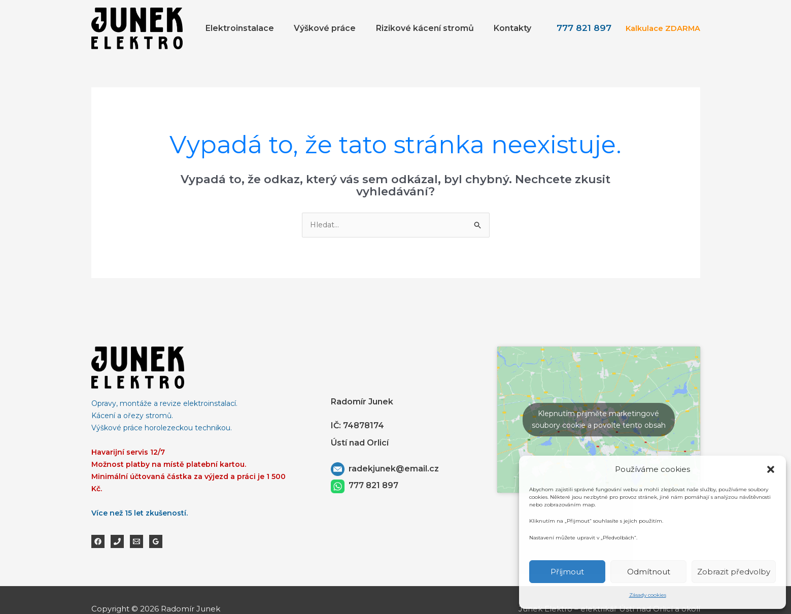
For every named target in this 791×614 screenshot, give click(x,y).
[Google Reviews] (155, 542)
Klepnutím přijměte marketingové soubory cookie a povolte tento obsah (599, 420)
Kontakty (514, 28)
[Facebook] (98, 542)
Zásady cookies (647, 595)
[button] (771, 465)
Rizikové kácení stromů (430, 28)
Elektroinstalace (253, 28)
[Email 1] (136, 542)
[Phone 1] (117, 542)
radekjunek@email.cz (393, 469)
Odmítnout (648, 571)
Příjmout (567, 571)
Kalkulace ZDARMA (661, 28)
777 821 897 (581, 27)
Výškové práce (334, 28)
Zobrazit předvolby (733, 571)
